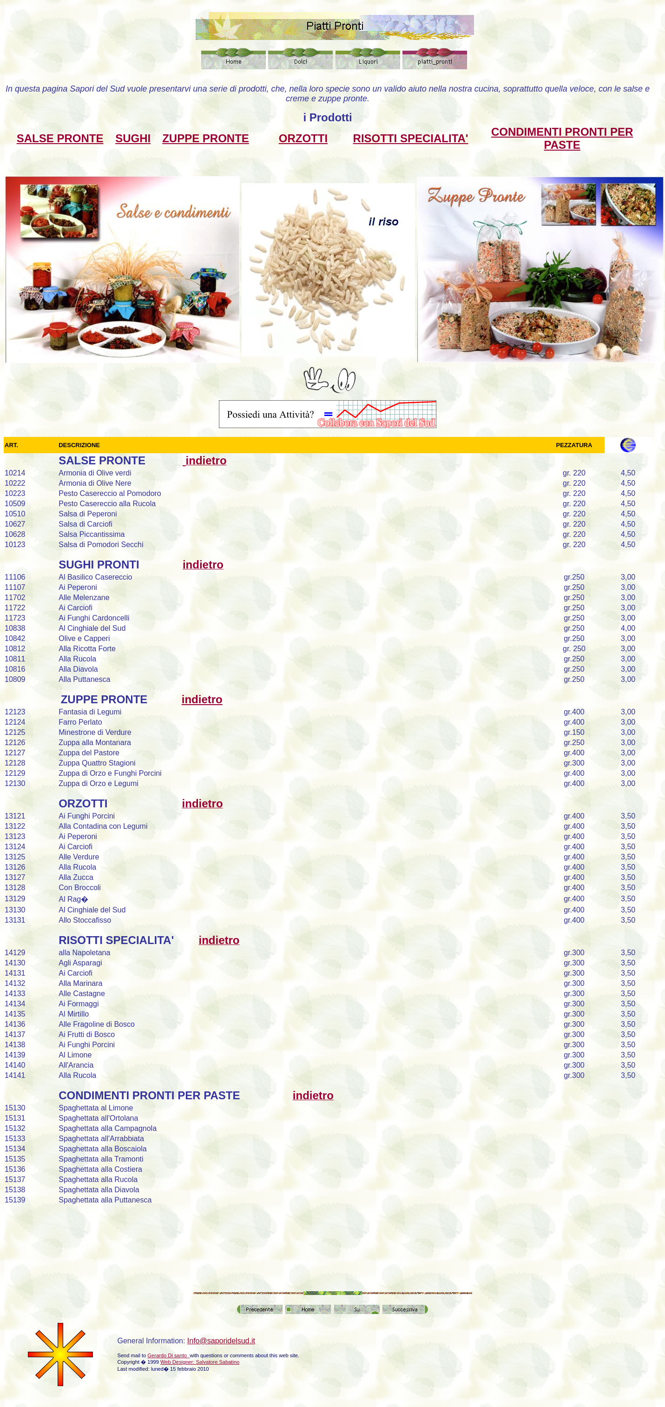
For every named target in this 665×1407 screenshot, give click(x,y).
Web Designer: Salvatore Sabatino (199, 1362)
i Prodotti (327, 117)
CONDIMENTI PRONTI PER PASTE (562, 138)
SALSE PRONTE (60, 138)
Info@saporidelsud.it (221, 1341)
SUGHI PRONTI (99, 564)
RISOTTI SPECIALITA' (410, 138)
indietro (202, 699)
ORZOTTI (303, 138)
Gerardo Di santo (168, 1355)
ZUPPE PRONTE (205, 138)
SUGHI (133, 138)
